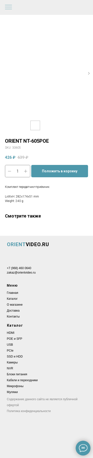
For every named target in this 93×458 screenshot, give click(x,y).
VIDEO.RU (28, 244)
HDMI (11, 333)
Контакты (13, 316)
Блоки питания (17, 374)
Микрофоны (15, 386)
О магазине (15, 304)
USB (10, 344)
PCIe (10, 350)
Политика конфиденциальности (29, 411)
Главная (12, 293)
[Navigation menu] (8, 7)
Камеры (12, 362)
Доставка (13, 310)
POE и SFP (14, 338)
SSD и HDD (15, 356)
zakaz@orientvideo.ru (21, 272)
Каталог (12, 298)
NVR (10, 368)
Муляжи (12, 392)
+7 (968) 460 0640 (19, 268)
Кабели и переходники (22, 380)
